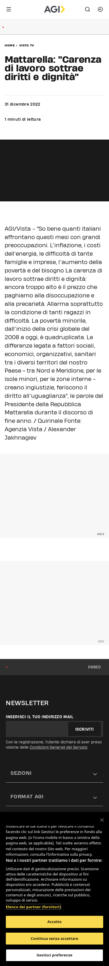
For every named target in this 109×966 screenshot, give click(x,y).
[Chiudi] (102, 820)
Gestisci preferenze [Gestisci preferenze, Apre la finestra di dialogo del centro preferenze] (55, 955)
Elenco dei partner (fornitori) (33, 906)
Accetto (54, 921)
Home (10, 45)
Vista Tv (26, 45)
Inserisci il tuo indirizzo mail (40, 716)
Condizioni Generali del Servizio (58, 747)
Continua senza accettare (54, 938)
